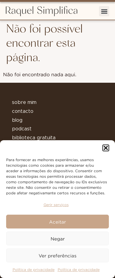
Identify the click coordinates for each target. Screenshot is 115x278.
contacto (22, 111)
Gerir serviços (56, 205)
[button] (106, 148)
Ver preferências (57, 255)
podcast (22, 128)
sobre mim (24, 102)
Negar (58, 238)
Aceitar (57, 221)
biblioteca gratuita (34, 137)
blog (17, 120)
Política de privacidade (34, 270)
